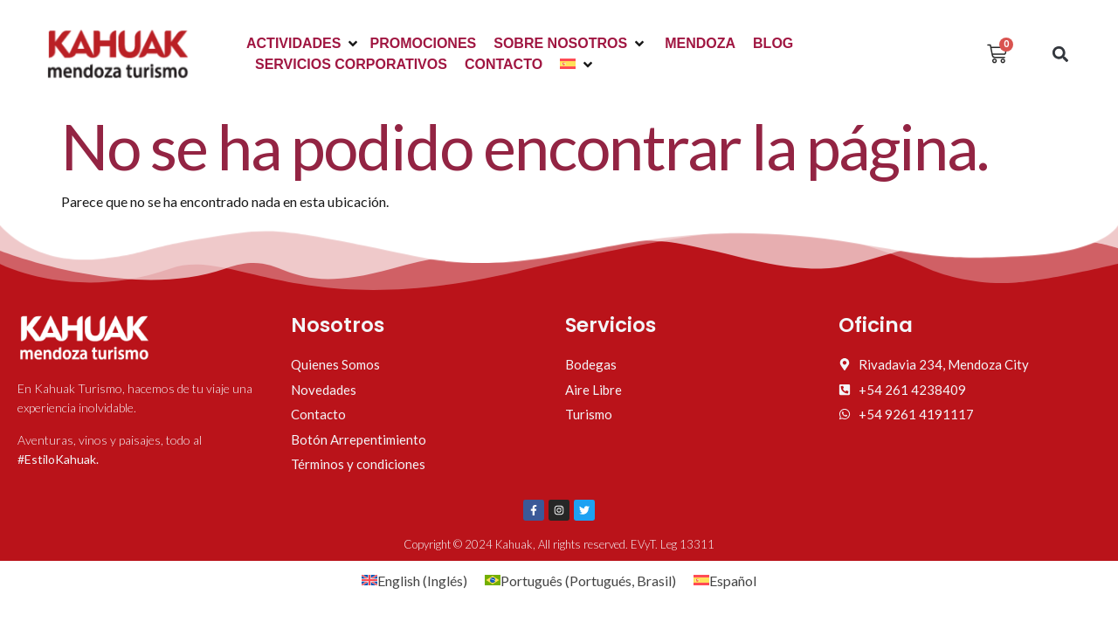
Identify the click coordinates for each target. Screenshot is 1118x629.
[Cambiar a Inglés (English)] (414, 580)
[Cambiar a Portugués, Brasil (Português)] (580, 580)
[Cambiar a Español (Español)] (725, 580)
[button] (303, 43)
